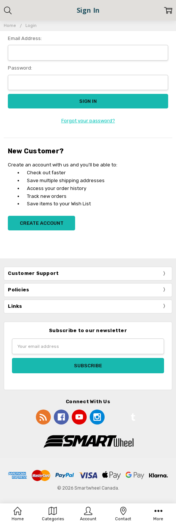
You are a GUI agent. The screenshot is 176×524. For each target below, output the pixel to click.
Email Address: (25, 38)
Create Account (42, 223)
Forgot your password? (88, 120)
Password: (20, 68)
